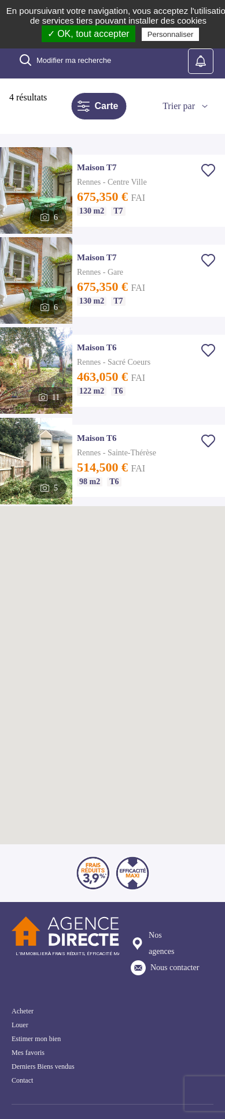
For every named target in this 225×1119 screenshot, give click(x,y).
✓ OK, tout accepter (88, 34)
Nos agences (152, 943)
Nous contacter (165, 967)
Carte (97, 106)
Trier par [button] (179, 106)
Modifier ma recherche (65, 60)
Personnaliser (170, 34)
